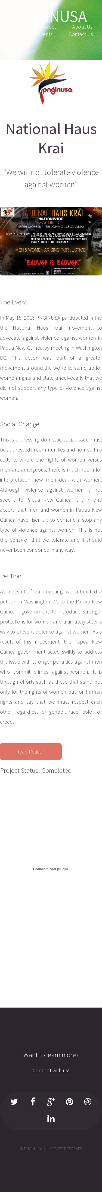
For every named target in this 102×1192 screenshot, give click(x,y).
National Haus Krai (51, 138)
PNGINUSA (51, 16)
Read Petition (30, 751)
